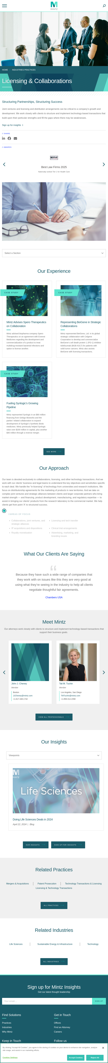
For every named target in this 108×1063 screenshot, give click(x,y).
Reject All (95, 1058)
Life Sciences (15, 944)
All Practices (54, 905)
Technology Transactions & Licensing (83, 883)
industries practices (23, 70)
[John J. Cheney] (19, 683)
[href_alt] (78, 662)
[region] (54, 1053)
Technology (93, 944)
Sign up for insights (13, 125)
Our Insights (35, 845)
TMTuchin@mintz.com (70, 696)
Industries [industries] (7, 1027)
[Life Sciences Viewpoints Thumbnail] (56, 790)
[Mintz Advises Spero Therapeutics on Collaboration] (27, 300)
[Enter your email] (54, 1001)
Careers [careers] (58, 1032)
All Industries (54, 961)
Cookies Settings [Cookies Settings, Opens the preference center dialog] (10, 1057)
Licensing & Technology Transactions (54, 888)
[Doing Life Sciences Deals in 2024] (33, 819)
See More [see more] (53, 451)
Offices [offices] (57, 1023)
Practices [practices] (6, 1023)
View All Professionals (54, 717)
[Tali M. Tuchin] (66, 683)
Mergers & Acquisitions (17, 883)
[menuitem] (5, 69)
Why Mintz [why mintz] (7, 1032)
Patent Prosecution (47, 883)
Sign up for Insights (68, 845)
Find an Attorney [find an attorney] (62, 1027)
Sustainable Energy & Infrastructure (55, 944)
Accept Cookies (76, 1058)
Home (5, 70)
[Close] (103, 1048)
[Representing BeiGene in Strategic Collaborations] (81, 300)
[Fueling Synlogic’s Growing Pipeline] (27, 381)
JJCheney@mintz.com (22, 696)
